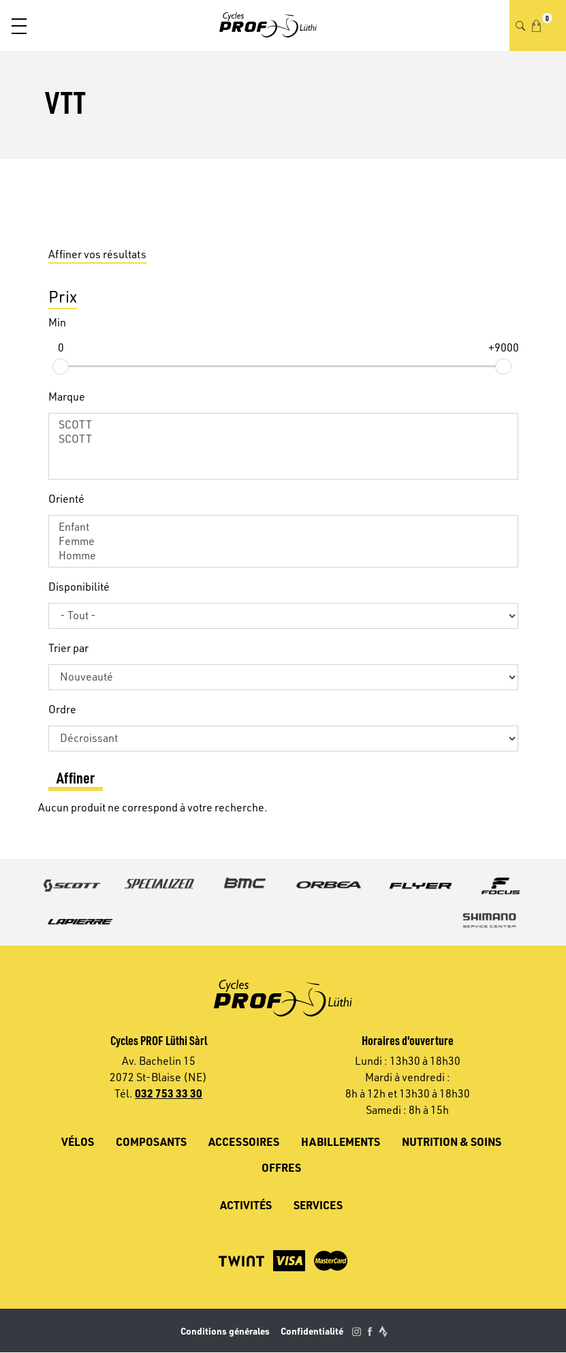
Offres (281, 1167)
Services (318, 1205)
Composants (151, 1141)
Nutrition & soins (451, 1141)
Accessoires (243, 1141)
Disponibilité (79, 586)
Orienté (66, 499)
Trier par (68, 648)
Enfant (283, 527)
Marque (66, 396)
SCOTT (283, 425)
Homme (283, 555)
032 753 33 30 (168, 1093)
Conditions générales (225, 1331)
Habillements (340, 1141)
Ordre (62, 709)
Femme (283, 541)
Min (57, 322)
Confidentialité (312, 1331)
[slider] (60, 366)
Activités (246, 1205)
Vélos (77, 1141)
